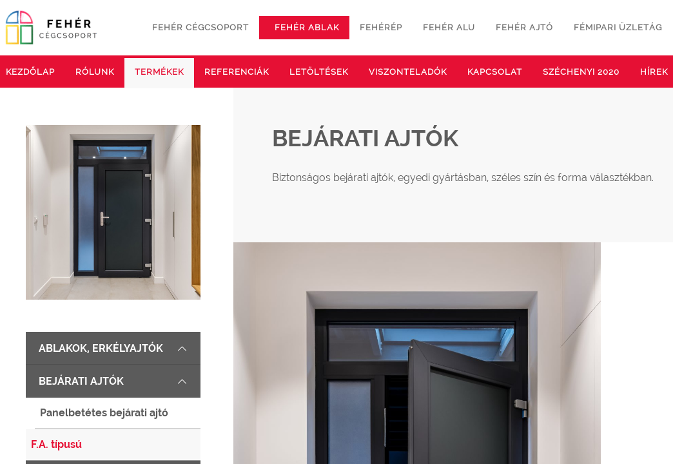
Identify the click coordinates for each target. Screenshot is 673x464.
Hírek (654, 72)
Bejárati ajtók (113, 381)
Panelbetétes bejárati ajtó (104, 413)
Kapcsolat (494, 72)
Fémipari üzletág (618, 27)
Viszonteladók (408, 72)
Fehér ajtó (524, 27)
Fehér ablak (307, 27)
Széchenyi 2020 (581, 72)
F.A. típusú (56, 444)
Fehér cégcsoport (200, 27)
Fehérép (381, 27)
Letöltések (318, 72)
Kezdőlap (30, 72)
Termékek (159, 72)
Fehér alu (449, 27)
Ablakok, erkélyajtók (113, 348)
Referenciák (236, 72)
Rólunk (94, 72)
